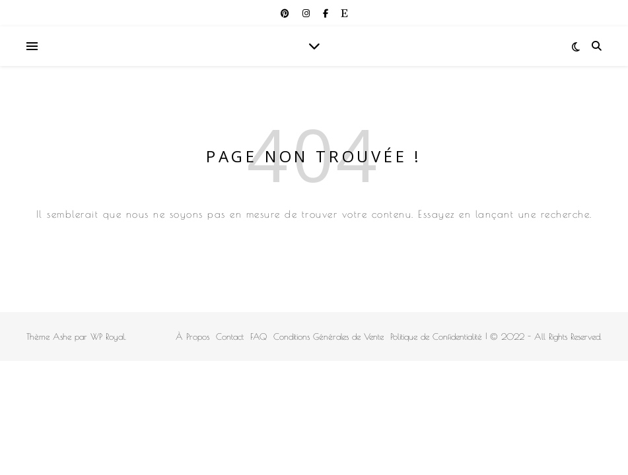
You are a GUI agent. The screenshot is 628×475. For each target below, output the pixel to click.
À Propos (192, 336)
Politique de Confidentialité (436, 336)
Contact (230, 336)
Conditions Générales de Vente (328, 336)
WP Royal (107, 336)
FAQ (258, 336)
